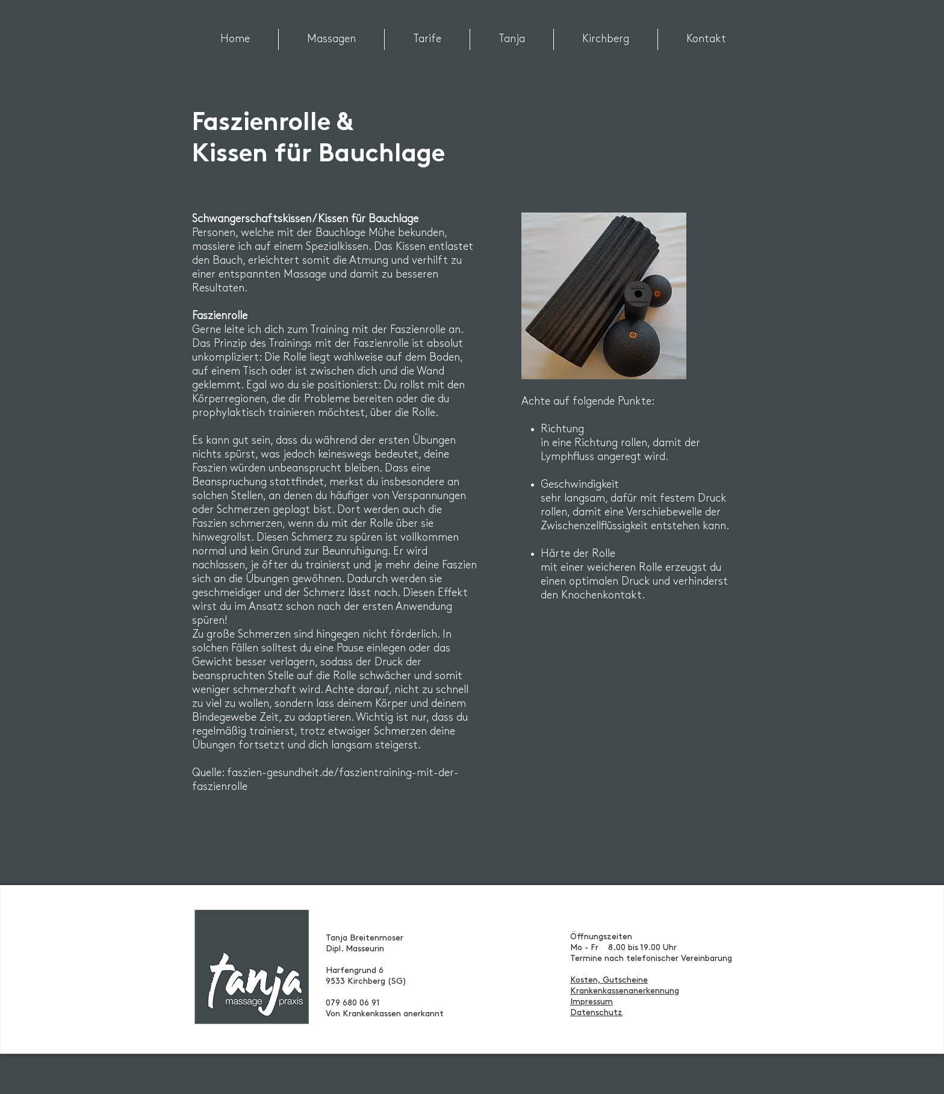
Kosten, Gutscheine (609, 980)
